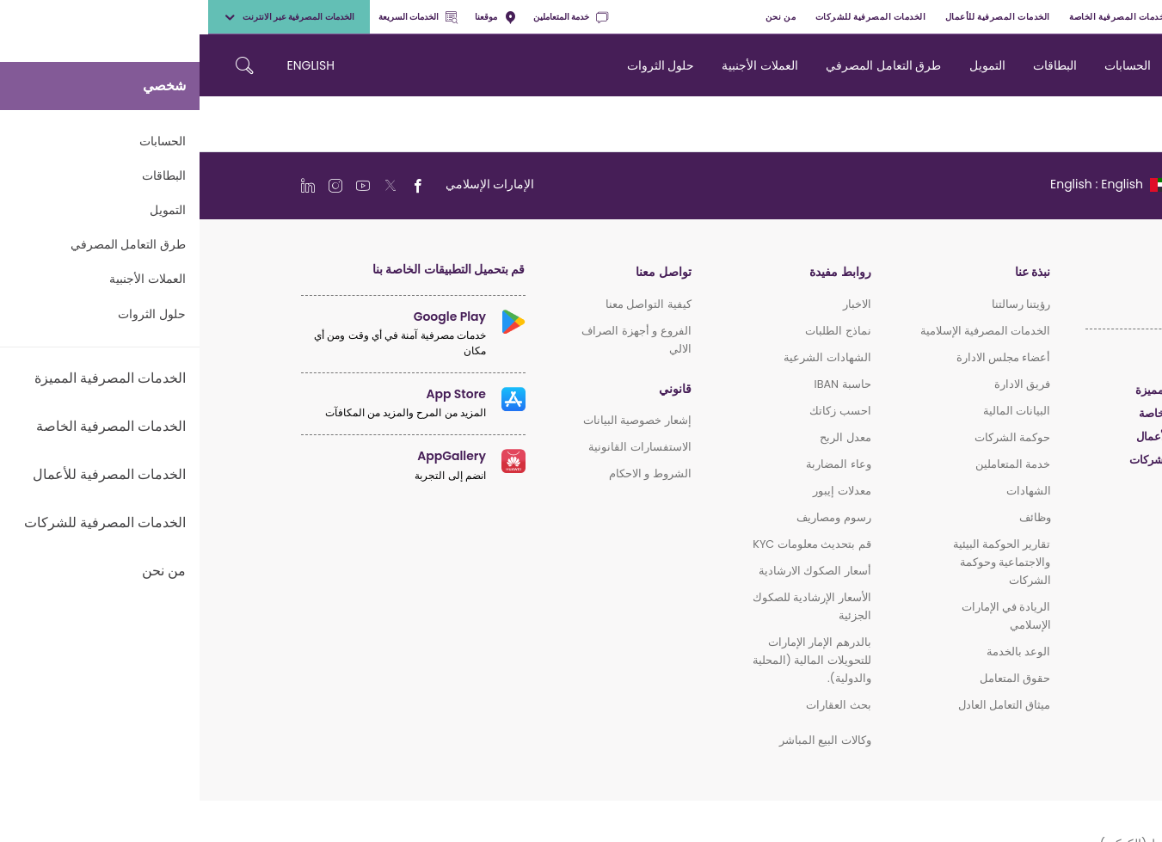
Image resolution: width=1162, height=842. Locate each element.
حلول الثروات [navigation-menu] (461, 65)
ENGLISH (111, 65)
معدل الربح (645, 437)
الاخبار (657, 304)
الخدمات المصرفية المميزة (1044, 16)
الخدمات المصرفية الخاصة (920, 16)
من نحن (581, 16)
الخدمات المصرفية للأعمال (798, 16)
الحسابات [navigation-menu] (928, 65)
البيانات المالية (817, 410)
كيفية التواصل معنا (449, 304)
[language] (910, 184)
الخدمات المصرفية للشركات (671, 16)
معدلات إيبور (642, 490)
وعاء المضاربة (638, 464)
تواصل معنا (463, 272)
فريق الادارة (823, 384)
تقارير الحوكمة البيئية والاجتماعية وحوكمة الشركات (802, 562)
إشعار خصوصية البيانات (438, 420)
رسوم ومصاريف (634, 517)
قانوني (475, 389)
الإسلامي (1040, 483)
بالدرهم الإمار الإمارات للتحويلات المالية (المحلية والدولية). (612, 660)
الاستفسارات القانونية (440, 446)
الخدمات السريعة (218, 16)
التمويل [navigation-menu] (788, 65)
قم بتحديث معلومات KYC (612, 544)
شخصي (1130, 16)
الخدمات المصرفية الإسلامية (786, 330)
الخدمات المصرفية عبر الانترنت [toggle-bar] (89, 16)
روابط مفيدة (640, 272)
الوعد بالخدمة (819, 651)
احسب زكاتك (640, 410)
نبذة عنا (833, 272)
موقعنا (296, 16)
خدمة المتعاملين (371, 16)
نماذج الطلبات (638, 330)
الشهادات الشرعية (627, 357)
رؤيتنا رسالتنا (821, 304)
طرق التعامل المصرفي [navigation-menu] (683, 65)
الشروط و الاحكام (450, 473)
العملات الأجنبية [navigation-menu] (560, 65)
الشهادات (829, 490)
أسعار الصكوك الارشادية (615, 570)
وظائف (836, 517)
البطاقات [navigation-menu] (855, 65)
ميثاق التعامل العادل (805, 705)
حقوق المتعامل (815, 678)
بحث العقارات (638, 705)
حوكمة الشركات (813, 437)
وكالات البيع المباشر (626, 740)
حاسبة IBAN (642, 384)
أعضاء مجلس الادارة (804, 357)
